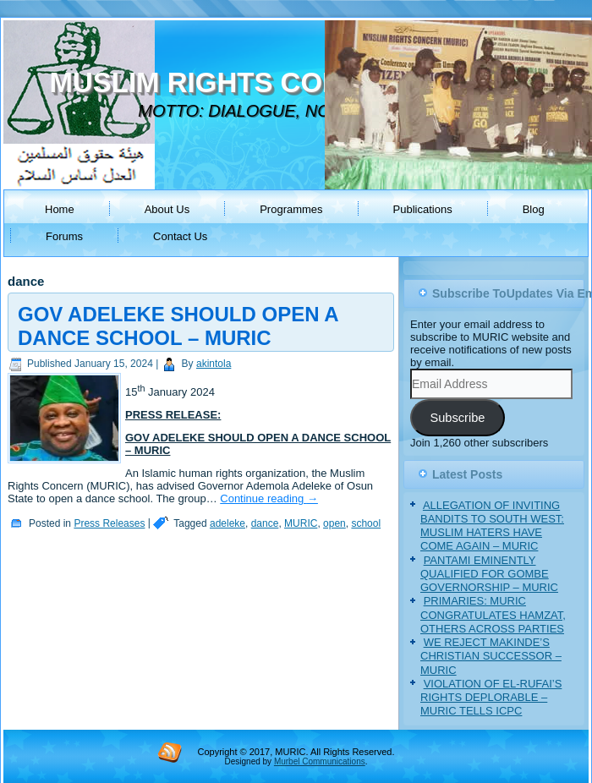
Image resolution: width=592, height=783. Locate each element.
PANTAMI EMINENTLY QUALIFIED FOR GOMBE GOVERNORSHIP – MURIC (489, 574)
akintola (213, 364)
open (334, 523)
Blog (534, 209)
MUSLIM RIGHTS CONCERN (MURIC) (294, 82)
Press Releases (109, 523)
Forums (64, 236)
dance (265, 523)
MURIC (300, 523)
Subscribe (457, 417)
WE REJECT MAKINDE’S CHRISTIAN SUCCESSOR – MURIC (491, 656)
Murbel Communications (319, 761)
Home (59, 209)
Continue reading (269, 498)
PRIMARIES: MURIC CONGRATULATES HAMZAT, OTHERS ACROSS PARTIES (493, 614)
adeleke (227, 523)
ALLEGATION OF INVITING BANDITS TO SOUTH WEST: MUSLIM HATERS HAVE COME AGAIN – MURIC (492, 526)
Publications (422, 209)
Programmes (291, 209)
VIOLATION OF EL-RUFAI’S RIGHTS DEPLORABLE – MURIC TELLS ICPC (491, 697)
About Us (167, 209)
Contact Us (180, 236)
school (366, 523)
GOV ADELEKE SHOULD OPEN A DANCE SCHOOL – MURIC (178, 326)
